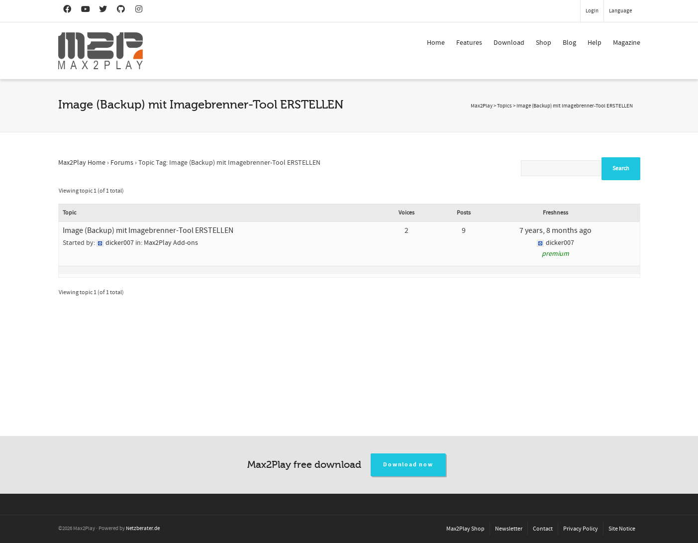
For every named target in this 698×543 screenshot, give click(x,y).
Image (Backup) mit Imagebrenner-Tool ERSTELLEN (148, 230)
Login (592, 10)
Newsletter (508, 529)
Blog (569, 42)
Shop (543, 42)
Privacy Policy (580, 529)
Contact (543, 529)
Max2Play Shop (465, 529)
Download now (408, 464)
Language (620, 10)
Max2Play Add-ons (171, 242)
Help (594, 42)
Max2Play (482, 106)
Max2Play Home (81, 162)
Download (509, 42)
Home (436, 42)
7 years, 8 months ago (555, 230)
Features (469, 42)
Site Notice (621, 529)
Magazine (626, 42)
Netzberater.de (143, 528)
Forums (121, 162)
